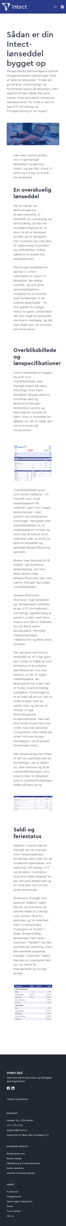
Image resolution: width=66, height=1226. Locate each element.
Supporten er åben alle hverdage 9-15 (28, 1135)
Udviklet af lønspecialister (21, 1173)
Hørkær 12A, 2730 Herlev (20, 1120)
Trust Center (14, 1211)
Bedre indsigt (14, 1158)
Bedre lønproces (16, 1154)
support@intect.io (17, 1130)
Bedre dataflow (15, 1168)
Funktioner (12, 1192)
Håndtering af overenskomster (23, 1163)
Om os (10, 1216)
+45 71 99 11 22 (15, 1125)
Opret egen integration (19, 1201)
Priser (10, 1206)
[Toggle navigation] (55, 6)
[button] (62, 7)
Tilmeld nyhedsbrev (17, 1099)
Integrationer (14, 1196)
